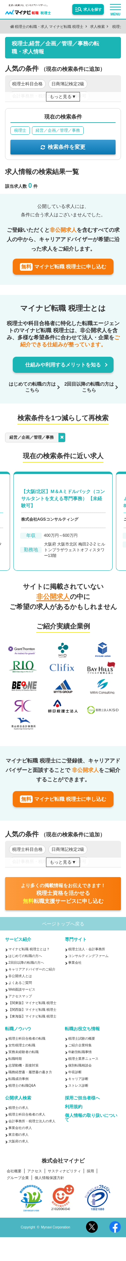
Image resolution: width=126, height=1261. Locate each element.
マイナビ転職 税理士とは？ (29, 949)
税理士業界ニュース (83, 1058)
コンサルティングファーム (88, 956)
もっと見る (61, 96)
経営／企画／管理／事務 (37, 437)
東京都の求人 (18, 1134)
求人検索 (97, 27)
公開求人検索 (18, 1098)
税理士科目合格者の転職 (26, 1038)
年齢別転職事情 (80, 1052)
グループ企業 (18, 1178)
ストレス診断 (78, 1085)
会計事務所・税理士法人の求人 (31, 1121)
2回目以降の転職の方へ (26, 962)
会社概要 (14, 1171)
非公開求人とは (20, 976)
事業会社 (75, 962)
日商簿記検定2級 (67, 83)
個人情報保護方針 (49, 1178)
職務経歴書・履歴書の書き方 (30, 1072)
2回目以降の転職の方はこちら (89, 387)
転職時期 (15, 1058)
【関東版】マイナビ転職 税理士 (32, 1003)
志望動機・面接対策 (23, 1065)
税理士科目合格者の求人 (26, 1114)
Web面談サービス (21, 989)
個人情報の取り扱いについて (91, 1117)
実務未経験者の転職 (23, 1052)
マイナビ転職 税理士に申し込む (63, 267)
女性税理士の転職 (21, 1045)
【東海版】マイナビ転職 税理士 (32, 1016)
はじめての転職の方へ (25, 956)
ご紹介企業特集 (80, 1045)
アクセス (34, 1171)
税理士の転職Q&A (22, 1085)
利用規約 (73, 1106)
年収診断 (75, 1072)
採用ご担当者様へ (82, 1098)
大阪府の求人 (18, 1141)
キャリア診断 (78, 1079)
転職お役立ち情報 (82, 1029)
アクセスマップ (20, 996)
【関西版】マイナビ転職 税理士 (32, 1009)
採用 (90, 1171)
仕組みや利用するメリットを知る (63, 364)
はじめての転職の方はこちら (32, 387)
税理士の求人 (18, 1108)
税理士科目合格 (27, 83)
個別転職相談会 (80, 1065)
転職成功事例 (18, 1079)
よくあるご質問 (20, 983)
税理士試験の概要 (81, 1038)
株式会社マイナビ (63, 1161)
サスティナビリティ (64, 1171)
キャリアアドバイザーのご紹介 (31, 969)
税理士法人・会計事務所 (86, 949)
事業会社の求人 (20, 1128)
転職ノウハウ (18, 1029)
